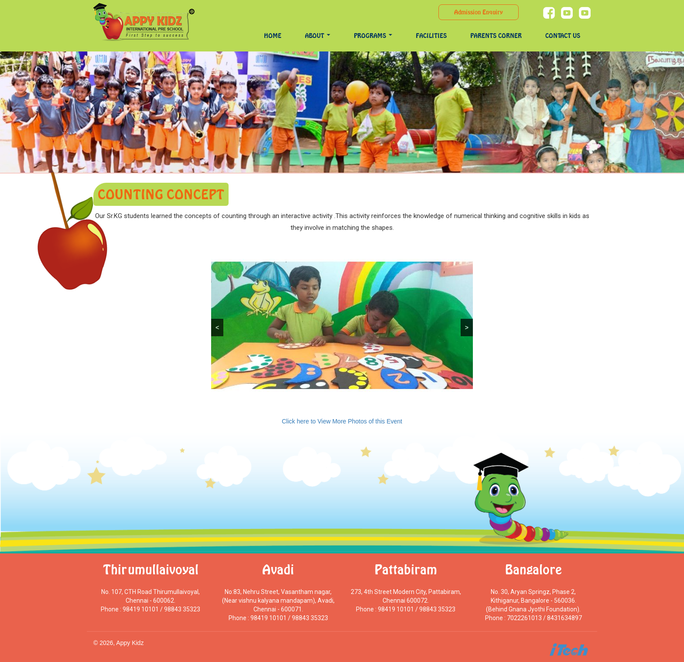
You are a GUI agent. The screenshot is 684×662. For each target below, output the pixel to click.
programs (373, 35)
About (317, 35)
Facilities (431, 35)
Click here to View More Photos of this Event (342, 421)
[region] (342, 325)
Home (272, 35)
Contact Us (562, 35)
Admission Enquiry (478, 12)
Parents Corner (496, 35)
